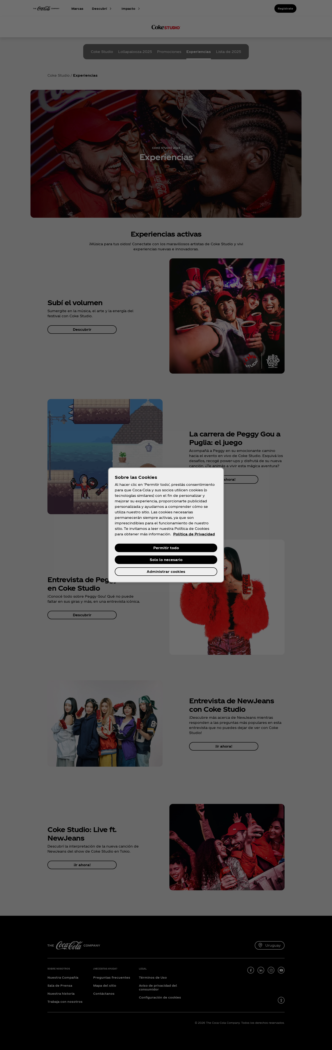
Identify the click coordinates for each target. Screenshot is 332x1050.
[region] (166, 525)
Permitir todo (166, 548)
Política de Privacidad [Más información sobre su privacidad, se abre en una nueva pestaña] (194, 534)
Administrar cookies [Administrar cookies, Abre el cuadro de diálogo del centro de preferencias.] (166, 571)
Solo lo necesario (166, 560)
